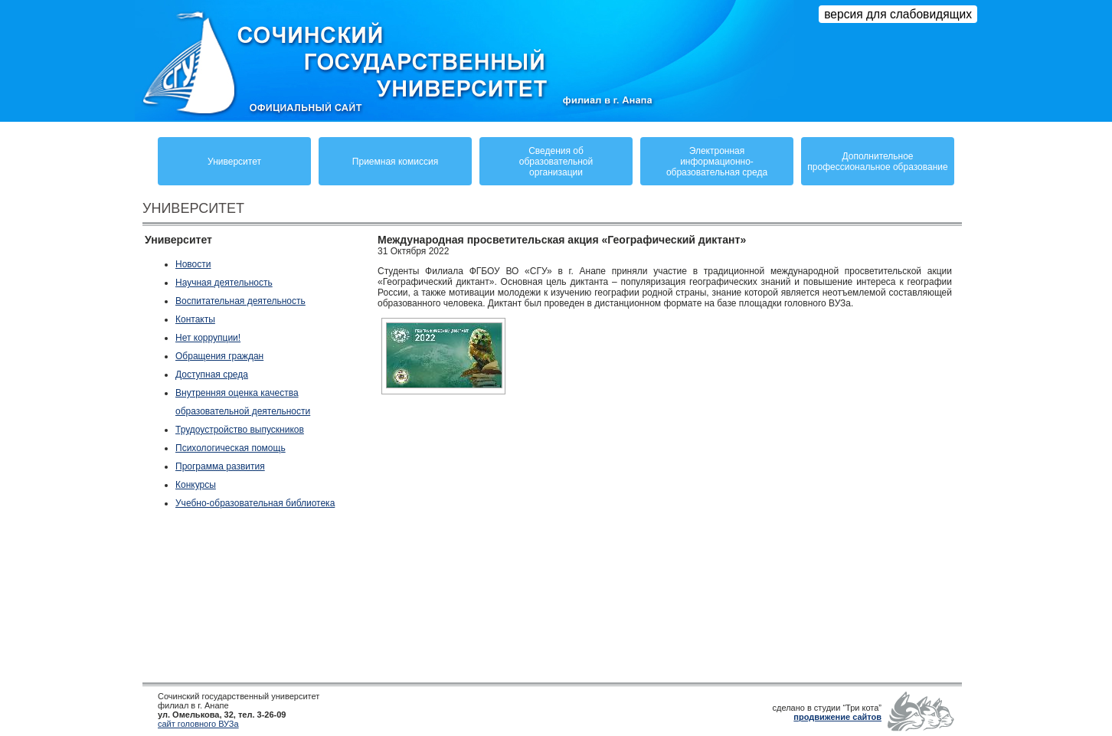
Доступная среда (211, 374)
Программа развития (220, 466)
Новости (193, 264)
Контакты (195, 319)
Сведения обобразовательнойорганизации (556, 162)
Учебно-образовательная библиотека (255, 503)
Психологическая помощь (230, 448)
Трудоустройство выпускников (239, 429)
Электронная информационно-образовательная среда (716, 162)
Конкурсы (195, 484)
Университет (234, 161)
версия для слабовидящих (898, 14)
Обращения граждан (219, 356)
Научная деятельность (224, 282)
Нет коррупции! (207, 337)
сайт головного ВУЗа (198, 723)
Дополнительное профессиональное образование (877, 161)
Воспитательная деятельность (240, 301)
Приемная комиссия (395, 161)
